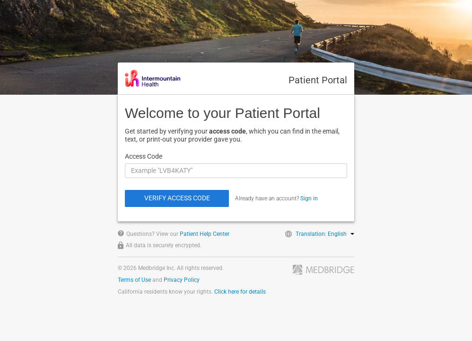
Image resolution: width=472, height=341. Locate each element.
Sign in (309, 198)
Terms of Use (134, 280)
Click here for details (240, 291)
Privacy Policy (182, 280)
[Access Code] (236, 170)
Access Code (143, 156)
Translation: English (325, 234)
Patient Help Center (204, 234)
